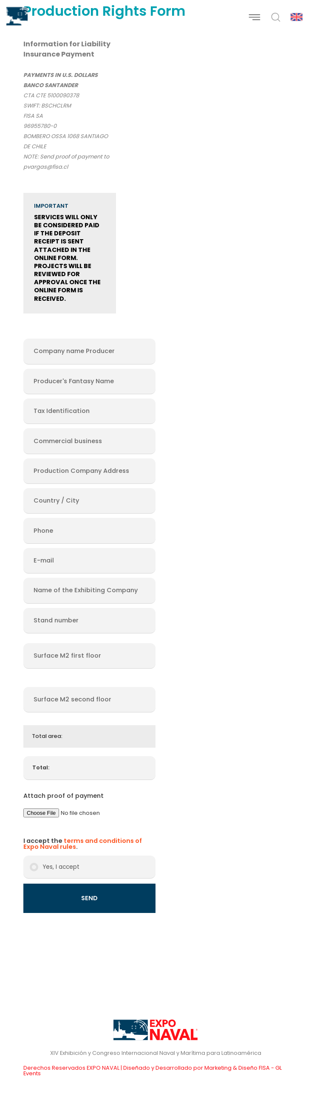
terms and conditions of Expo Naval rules (82, 843)
